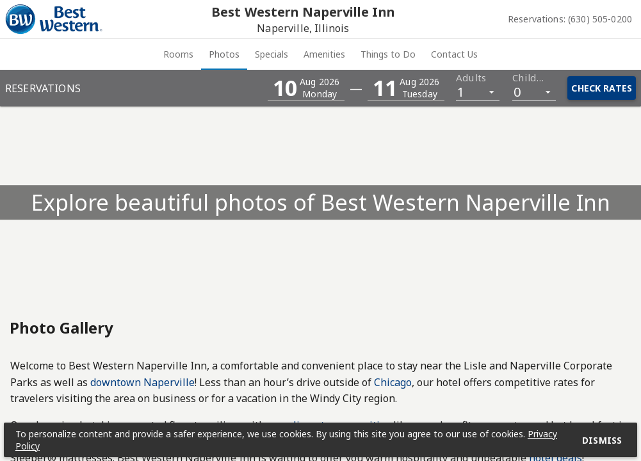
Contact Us (584, 54)
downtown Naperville (142, 382)
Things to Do (466, 54)
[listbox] (477, 91)
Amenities (350, 54)
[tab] (48, 54)
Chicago (393, 382)
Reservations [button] (43, 88)
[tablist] (320, 54)
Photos (146, 54)
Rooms (49, 54)
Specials (246, 54)
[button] (306, 88)
